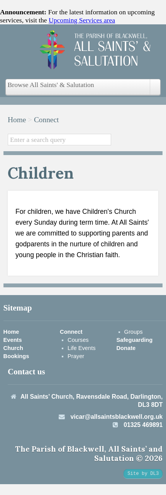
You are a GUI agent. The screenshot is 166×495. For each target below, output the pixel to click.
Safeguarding (135, 340)
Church (13, 348)
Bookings (16, 356)
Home (17, 120)
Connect (46, 120)
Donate (126, 348)
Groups (133, 332)
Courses (78, 340)
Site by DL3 (143, 473)
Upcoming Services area (82, 20)
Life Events (82, 348)
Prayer (76, 356)
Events (12, 340)
